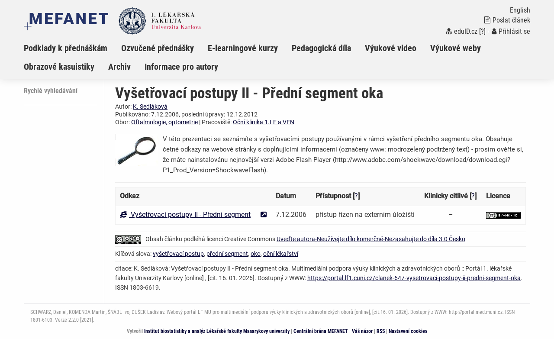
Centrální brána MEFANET (320, 331)
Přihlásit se (511, 31)
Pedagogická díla (321, 48)
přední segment (227, 253)
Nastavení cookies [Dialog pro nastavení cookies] (408, 331)
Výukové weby (455, 48)
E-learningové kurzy (243, 48)
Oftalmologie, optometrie (164, 122)
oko (256, 253)
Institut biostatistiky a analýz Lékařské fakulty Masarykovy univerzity (217, 331)
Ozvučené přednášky (157, 48)
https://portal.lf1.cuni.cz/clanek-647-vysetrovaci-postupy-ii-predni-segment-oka (414, 277)
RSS (381, 331)
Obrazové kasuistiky (59, 66)
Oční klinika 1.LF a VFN (263, 122)
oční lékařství (280, 253)
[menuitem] (72, 48)
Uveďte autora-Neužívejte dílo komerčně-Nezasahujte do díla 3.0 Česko (371, 239)
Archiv (119, 66)
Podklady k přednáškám (65, 48)
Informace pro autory (181, 66)
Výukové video (390, 48)
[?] (482, 31)
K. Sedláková (150, 106)
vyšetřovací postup (178, 253)
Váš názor (362, 331)
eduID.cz (461, 31)
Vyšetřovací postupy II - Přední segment (185, 214)
